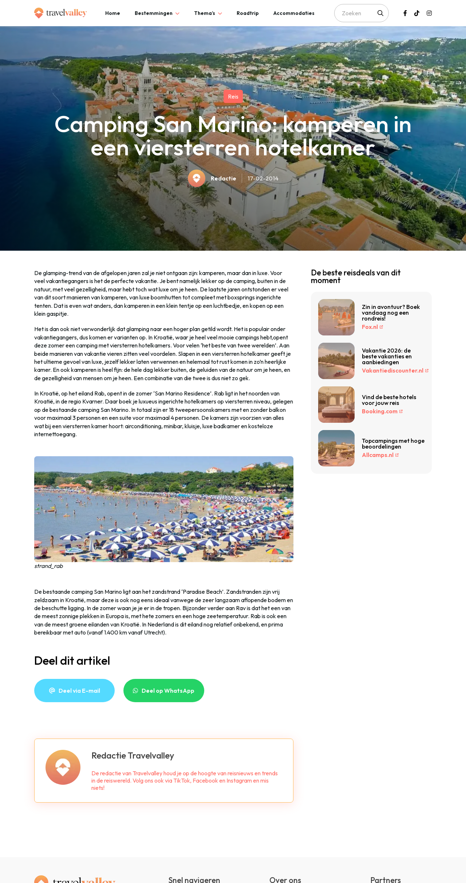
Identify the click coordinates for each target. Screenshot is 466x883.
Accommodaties (294, 13)
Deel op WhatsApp (168, 690)
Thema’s (204, 13)
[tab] (112, 13)
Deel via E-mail (79, 690)
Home (112, 13)
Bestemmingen (154, 13)
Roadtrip (248, 13)
